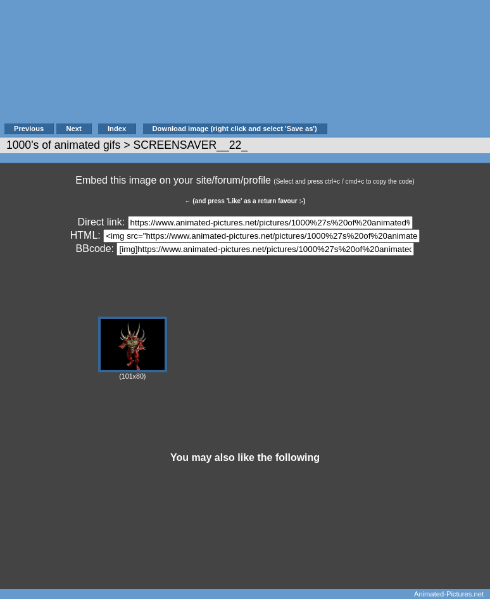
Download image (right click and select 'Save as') (235, 128)
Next (73, 128)
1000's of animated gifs (63, 145)
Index (117, 128)
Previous (29, 128)
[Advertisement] (407, 67)
